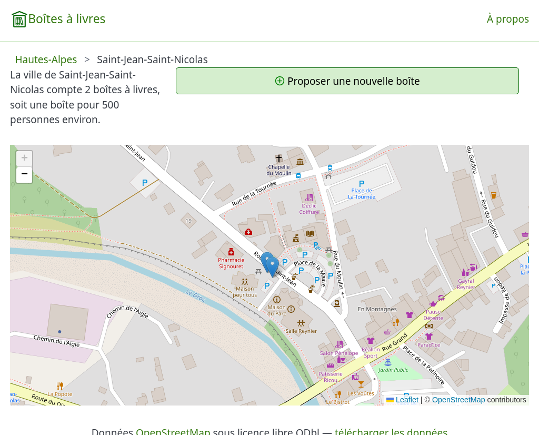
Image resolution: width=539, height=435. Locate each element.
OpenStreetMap (458, 400)
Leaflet (402, 400)
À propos (508, 19)
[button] (272, 267)
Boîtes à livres (66, 19)
